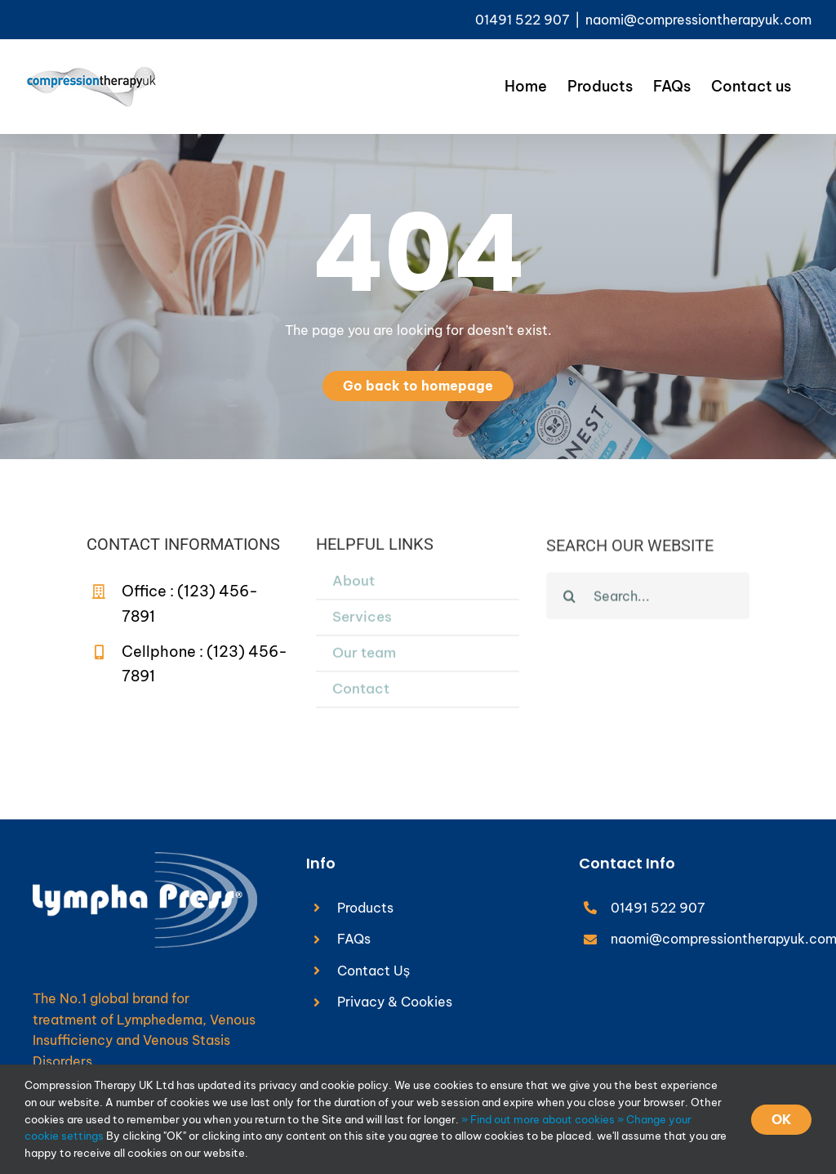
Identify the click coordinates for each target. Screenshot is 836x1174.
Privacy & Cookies (394, 1001)
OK (781, 1119)
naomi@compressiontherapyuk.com (698, 19)
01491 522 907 (658, 907)
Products (365, 907)
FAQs (354, 939)
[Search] (570, 598)
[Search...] (647, 598)
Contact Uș (373, 970)
